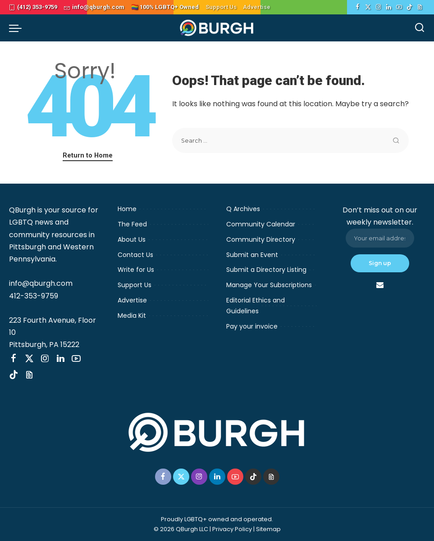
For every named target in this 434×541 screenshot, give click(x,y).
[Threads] (420, 7)
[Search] (419, 27)
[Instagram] (378, 7)
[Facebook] (357, 7)
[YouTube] (399, 7)
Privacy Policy (232, 529)
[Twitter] (368, 7)
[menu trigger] (17, 27)
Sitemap (268, 529)
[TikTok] (409, 7)
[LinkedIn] (389, 7)
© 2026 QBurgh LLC (181, 529)
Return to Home (88, 155)
